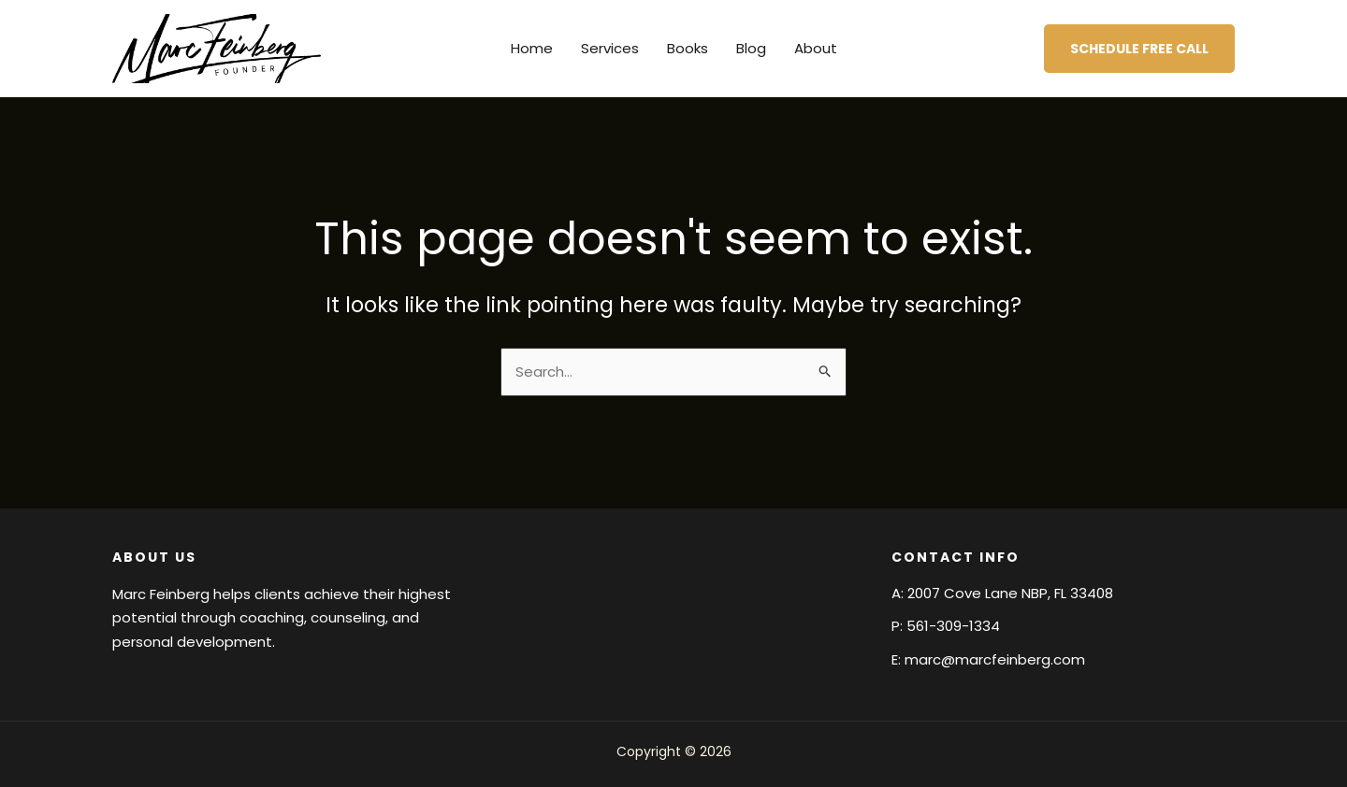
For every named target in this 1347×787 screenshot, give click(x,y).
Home (532, 48)
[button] (1139, 48)
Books (687, 48)
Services (610, 48)
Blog (751, 48)
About (815, 48)
